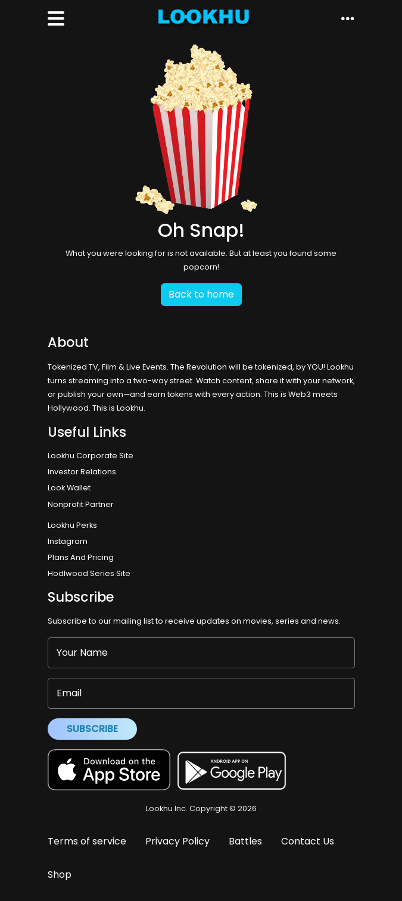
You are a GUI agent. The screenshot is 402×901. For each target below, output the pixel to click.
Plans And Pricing (81, 557)
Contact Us (307, 841)
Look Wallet (69, 488)
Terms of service (87, 841)
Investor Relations (82, 472)
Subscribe (92, 729)
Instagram (68, 541)
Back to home (201, 294)
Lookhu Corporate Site (92, 455)
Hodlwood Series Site (89, 573)
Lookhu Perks (72, 525)
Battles (245, 841)
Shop (59, 874)
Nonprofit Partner (81, 504)
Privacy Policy (177, 841)
